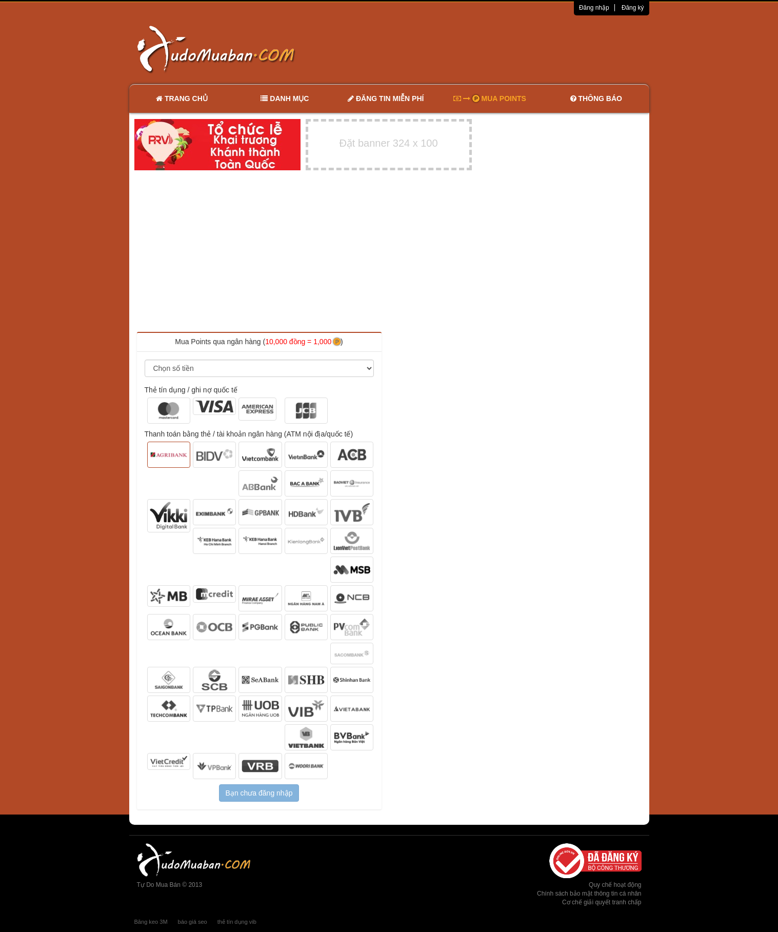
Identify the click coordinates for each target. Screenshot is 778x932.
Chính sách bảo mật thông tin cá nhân (589, 893)
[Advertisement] (497, 48)
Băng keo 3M (151, 922)
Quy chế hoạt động (615, 884)
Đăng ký (633, 7)
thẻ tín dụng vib (236, 922)
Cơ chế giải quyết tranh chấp (601, 902)
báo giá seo (192, 922)
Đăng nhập (594, 7)
